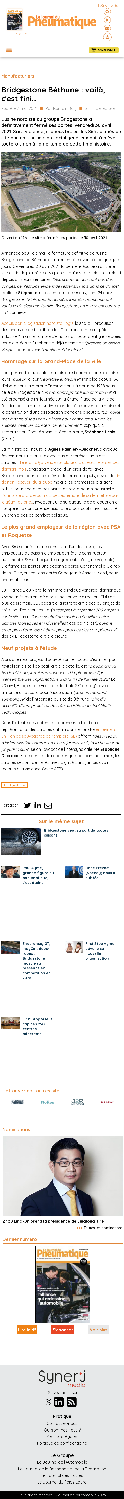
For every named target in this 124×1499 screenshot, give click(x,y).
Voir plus (98, 1329)
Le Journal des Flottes (62, 1475)
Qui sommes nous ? (62, 1430)
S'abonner (63, 1329)
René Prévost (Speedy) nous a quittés (100, 873)
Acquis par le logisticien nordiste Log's (37, 323)
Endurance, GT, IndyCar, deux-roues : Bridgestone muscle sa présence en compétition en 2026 (37, 960)
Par (61, 108)
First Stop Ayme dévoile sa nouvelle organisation (99, 951)
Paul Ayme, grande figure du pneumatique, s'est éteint (38, 875)
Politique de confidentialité (62, 1443)
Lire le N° (27, 1329)
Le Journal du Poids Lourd (62, 1482)
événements (107, 5)
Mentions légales (62, 1436)
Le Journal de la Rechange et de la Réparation (62, 1468)
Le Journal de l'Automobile (62, 1462)
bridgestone (14, 785)
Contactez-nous (62, 1423)
